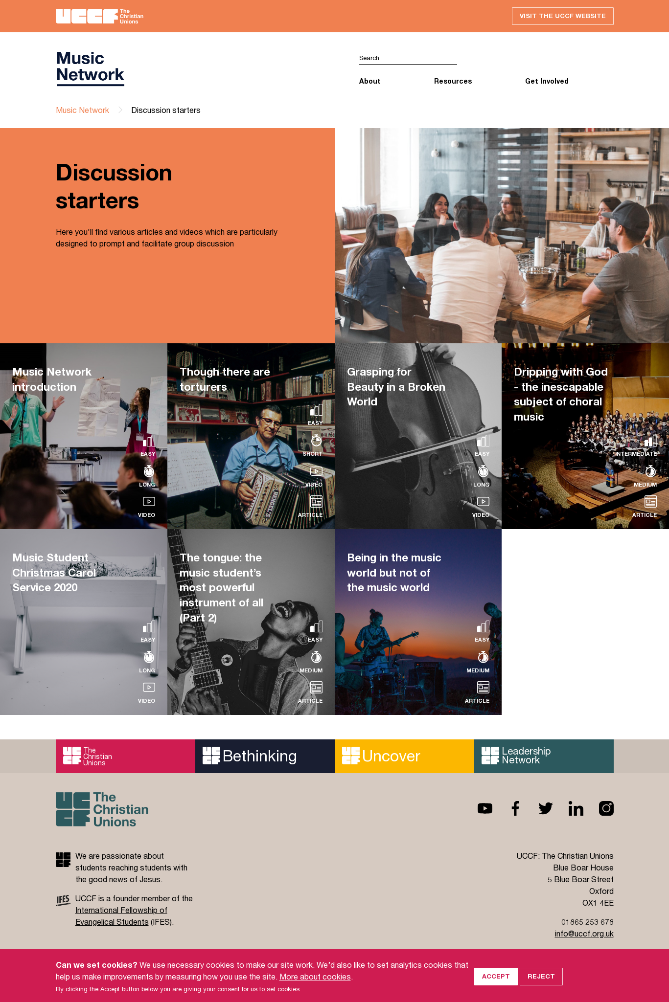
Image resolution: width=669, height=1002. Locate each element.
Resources (453, 81)
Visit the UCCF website (563, 16)
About (370, 81)
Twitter (538, 808)
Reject (541, 988)
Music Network (82, 109)
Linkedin (568, 808)
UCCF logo (90, 69)
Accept (496, 988)
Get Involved (547, 81)
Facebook (507, 808)
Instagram (598, 808)
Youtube (477, 808)
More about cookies (315, 988)
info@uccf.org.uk (584, 933)
